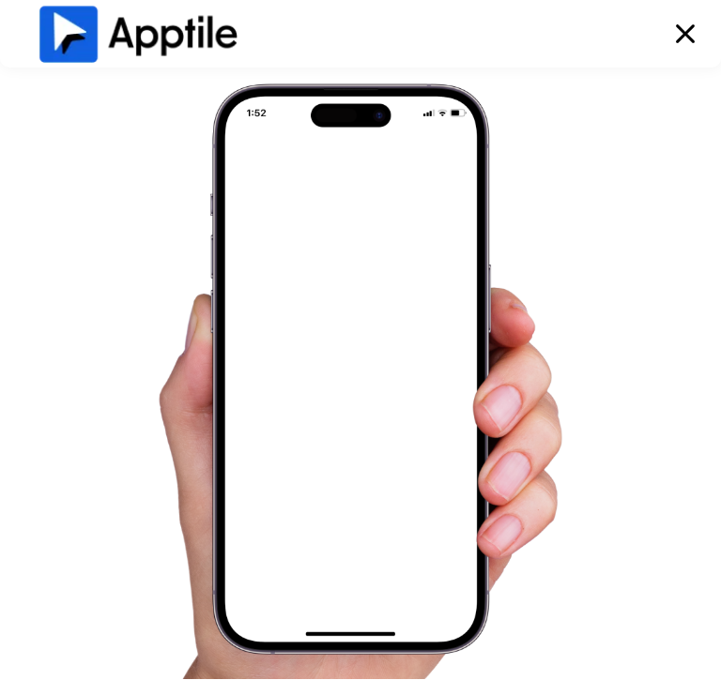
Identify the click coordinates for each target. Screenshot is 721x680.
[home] (138, 33)
